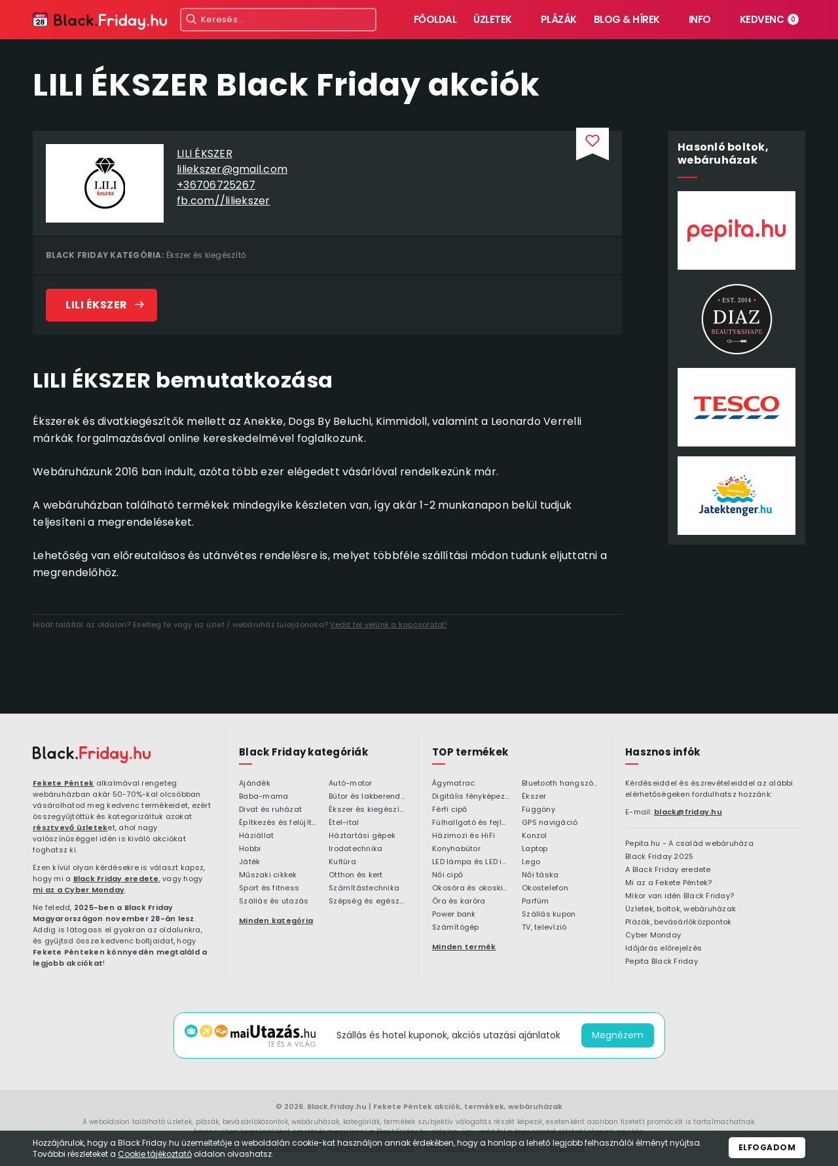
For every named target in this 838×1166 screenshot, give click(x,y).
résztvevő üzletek (70, 827)
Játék (249, 862)
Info (700, 19)
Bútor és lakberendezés (367, 796)
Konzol (534, 836)
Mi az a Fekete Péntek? (668, 883)
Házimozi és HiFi (463, 836)
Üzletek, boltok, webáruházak (680, 909)
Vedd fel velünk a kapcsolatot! (388, 624)
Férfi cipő (449, 809)
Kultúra (342, 862)
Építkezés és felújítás (277, 823)
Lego (531, 862)
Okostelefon (545, 888)
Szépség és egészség (367, 901)
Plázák (559, 19)
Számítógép (455, 927)
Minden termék (464, 946)
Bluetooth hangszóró (560, 783)
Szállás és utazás (273, 901)
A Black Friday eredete (668, 870)
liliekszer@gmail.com (232, 169)
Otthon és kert (356, 875)
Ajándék (254, 783)
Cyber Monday (653, 935)
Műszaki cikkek (268, 875)
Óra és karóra (458, 901)
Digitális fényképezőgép (470, 796)
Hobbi (250, 849)
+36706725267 (216, 184)
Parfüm (535, 901)
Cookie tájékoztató (155, 1153)
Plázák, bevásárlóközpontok (678, 922)
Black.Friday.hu (337, 1106)
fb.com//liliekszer (223, 200)
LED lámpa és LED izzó (470, 862)
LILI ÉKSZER (204, 153)
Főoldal (435, 19)
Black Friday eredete (116, 878)
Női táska (540, 875)
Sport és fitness (269, 888)
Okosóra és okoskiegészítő (470, 888)
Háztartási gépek (362, 836)
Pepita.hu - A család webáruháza (689, 843)
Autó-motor (351, 783)
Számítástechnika (364, 888)
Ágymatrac (453, 783)
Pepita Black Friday (661, 961)
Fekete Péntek (63, 783)
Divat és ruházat (270, 809)
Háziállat (256, 836)
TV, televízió (544, 927)
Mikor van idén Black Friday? (679, 896)
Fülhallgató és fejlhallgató (470, 823)
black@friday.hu (688, 812)
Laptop (535, 849)
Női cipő (447, 875)
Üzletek (492, 19)
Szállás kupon (548, 914)
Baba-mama (263, 796)
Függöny (538, 809)
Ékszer (534, 796)
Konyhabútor (456, 849)
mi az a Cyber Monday (78, 889)
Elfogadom (767, 1147)
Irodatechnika (355, 849)
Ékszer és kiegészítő (206, 255)
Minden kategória (276, 920)
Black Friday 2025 (659, 857)
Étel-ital (344, 823)
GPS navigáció (549, 823)
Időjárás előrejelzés (663, 948)
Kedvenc (769, 19)
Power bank (454, 914)
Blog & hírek (627, 19)
